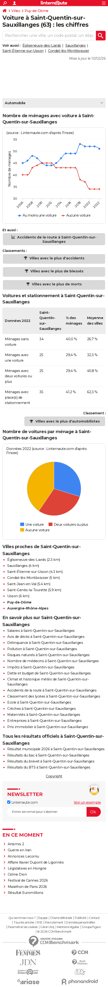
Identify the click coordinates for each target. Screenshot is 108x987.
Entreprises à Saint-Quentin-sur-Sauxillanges (44, 720)
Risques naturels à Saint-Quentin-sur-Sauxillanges (48, 655)
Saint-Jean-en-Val (21, 584)
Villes (15, 11)
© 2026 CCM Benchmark (54, 931)
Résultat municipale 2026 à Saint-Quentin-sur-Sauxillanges (56, 749)
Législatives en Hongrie (27, 868)
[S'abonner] (54, 812)
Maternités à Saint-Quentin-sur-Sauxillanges (43, 714)
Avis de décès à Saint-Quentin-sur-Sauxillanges (45, 636)
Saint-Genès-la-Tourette (27, 590)
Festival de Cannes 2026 (28, 880)
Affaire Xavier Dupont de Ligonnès (36, 862)
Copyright (54, 776)
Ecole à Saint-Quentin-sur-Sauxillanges (39, 702)
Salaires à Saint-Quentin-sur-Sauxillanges (41, 630)
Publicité (80, 918)
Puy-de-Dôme (36, 11)
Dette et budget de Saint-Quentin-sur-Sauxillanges (49, 673)
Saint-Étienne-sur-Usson (23, 51)
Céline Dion (17, 874)
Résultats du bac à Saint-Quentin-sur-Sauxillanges (48, 755)
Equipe (42, 918)
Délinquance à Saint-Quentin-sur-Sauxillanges (45, 643)
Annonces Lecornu (23, 856)
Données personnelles (80, 922)
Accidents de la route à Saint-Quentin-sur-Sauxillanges (56, 239)
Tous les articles (24, 922)
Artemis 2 (16, 844)
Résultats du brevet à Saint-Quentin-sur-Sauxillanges (50, 761)
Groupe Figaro (91, 927)
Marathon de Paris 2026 (27, 886)
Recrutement (54, 922)
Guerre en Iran (19, 850)
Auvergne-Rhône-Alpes (27, 608)
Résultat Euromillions (25, 893)
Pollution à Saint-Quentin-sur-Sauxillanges (42, 649)
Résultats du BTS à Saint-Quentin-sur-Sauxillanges (48, 767)
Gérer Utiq (47, 927)
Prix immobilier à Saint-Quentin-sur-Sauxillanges (47, 727)
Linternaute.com (22, 802)
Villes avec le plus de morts (56, 284)
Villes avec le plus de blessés (56, 271)
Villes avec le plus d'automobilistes (67, 421)
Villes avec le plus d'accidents (56, 258)
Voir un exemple (87, 802)
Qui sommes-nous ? (22, 918)
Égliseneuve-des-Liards (41, 45)
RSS (39, 922)
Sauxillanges (75, 45)
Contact (94, 918)
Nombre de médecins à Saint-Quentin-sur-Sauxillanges (53, 661)
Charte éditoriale (61, 918)
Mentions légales (68, 927)
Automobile (15, 103)
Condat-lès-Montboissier (68, 51)
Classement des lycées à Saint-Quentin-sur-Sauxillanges (53, 696)
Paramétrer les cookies (23, 927)
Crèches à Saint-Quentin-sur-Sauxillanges (41, 708)
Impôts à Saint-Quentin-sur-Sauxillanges (40, 667)
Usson (12, 596)
